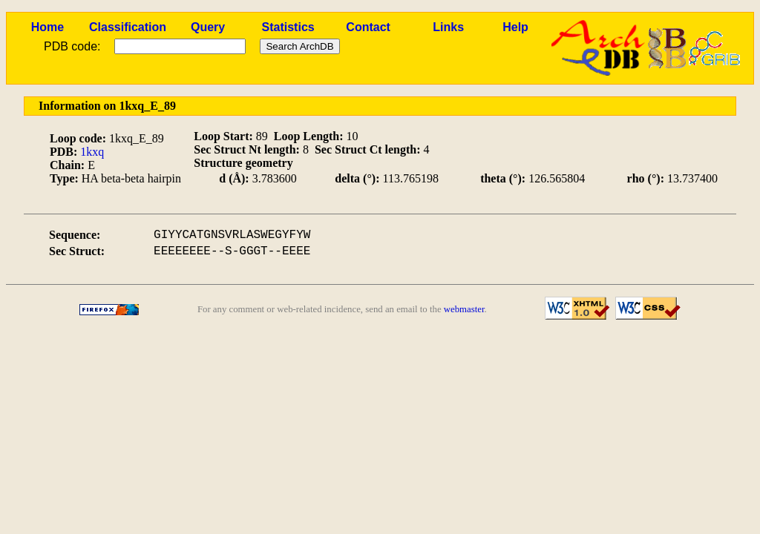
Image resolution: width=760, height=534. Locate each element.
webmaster (464, 309)
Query (208, 27)
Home (47, 27)
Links (448, 27)
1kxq (92, 151)
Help (515, 27)
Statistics (288, 27)
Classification (127, 27)
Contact (368, 27)
